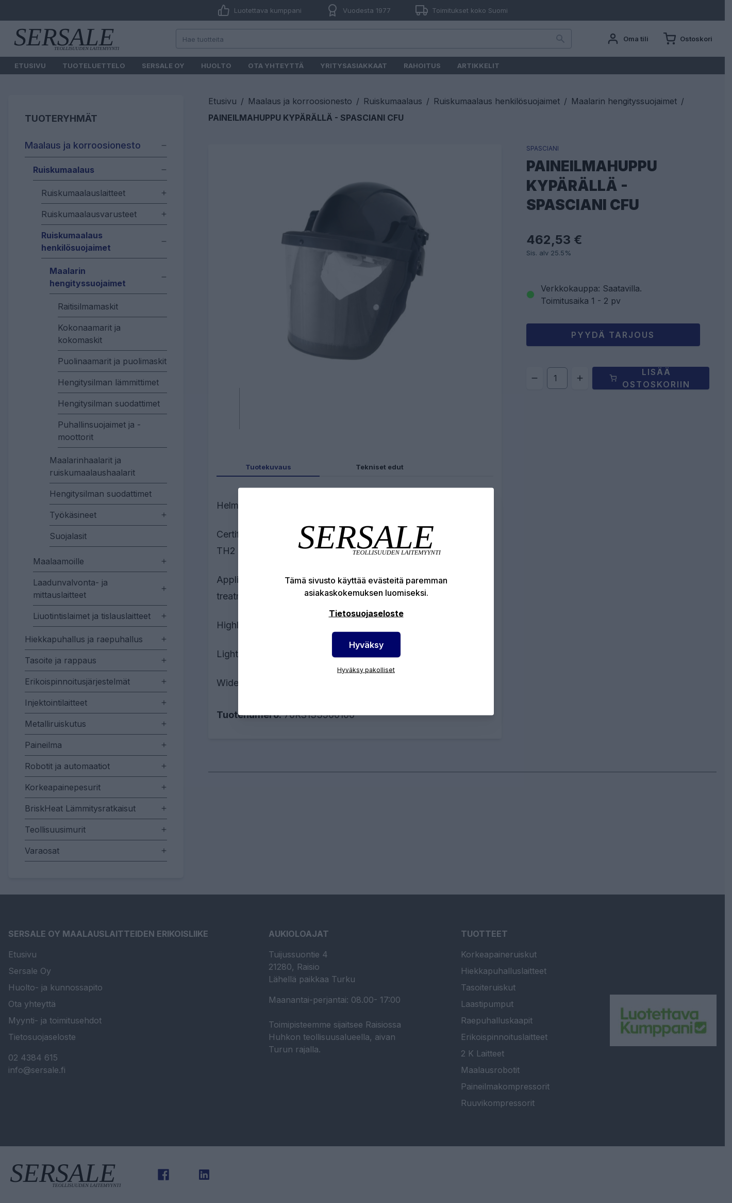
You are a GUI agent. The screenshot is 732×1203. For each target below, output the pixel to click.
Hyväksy (366, 645)
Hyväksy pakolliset (366, 670)
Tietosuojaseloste (366, 613)
